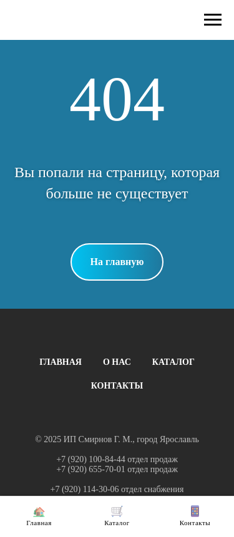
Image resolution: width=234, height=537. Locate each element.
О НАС (117, 362)
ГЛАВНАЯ (60, 362)
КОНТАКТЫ (117, 385)
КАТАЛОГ (173, 362)
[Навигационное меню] (213, 20)
